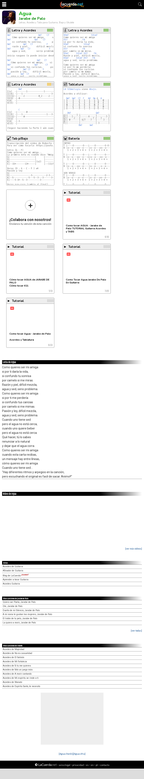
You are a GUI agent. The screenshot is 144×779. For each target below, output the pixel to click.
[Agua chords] (66, 753)
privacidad (78, 765)
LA (65, 89)
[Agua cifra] (79, 753)
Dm (94, 98)
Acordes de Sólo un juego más (18, 669)
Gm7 (40, 35)
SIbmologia (73, 89)
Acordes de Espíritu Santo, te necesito (21, 686)
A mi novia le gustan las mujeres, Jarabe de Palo (27, 614)
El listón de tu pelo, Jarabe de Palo (20, 618)
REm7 (66, 35)
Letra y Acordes (24, 30)
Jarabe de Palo (32, 18)
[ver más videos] (133, 548)
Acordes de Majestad (13, 649)
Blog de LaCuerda (16, 575)
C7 (48, 35)
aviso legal (64, 765)
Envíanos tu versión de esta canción (30, 213)
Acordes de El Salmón (13, 657)
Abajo (92, 89)
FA (84, 39)
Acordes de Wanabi (12, 682)
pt (97, 765)
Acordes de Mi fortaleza (15, 661)
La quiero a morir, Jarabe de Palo (19, 622)
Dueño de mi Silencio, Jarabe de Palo (21, 610)
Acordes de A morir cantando (17, 673)
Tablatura (75, 84)
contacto (104, 765)
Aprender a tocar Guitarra (15, 579)
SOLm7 (94, 35)
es (87, 765)
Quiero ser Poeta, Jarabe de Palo (19, 602)
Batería (74, 138)
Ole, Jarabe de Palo (12, 606)
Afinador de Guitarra (13, 570)
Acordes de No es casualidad (17, 653)
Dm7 (9, 35)
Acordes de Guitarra (13, 566)
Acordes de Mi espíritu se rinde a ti (20, 678)
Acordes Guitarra (11, 583)
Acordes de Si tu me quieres (17, 665)
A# (89, 98)
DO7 (66, 39)
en (92, 765)
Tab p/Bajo (20, 138)
